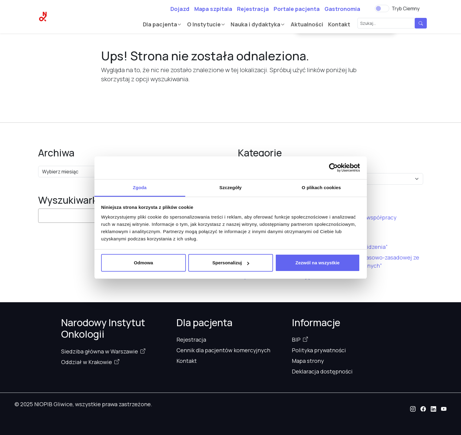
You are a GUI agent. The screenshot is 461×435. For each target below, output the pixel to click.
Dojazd (179, 8)
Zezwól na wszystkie (317, 262)
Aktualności (307, 24)
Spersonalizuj (230, 262)
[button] (413, 409)
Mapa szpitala (213, 8)
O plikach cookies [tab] (321, 187)
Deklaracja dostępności (322, 371)
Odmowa (143, 262)
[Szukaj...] (386, 23)
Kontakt (339, 24)
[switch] (382, 8)
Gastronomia (342, 8)
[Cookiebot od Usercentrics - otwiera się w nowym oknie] (333, 167)
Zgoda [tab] (140, 187)
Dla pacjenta (160, 24)
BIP (296, 339)
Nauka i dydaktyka (255, 24)
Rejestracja (253, 8)
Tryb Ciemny (406, 8)
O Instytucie (204, 24)
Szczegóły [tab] (230, 187)
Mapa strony (308, 360)
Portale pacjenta (297, 8)
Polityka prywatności (319, 350)
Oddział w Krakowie (86, 362)
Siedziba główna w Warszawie (99, 351)
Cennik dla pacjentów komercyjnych (223, 350)
